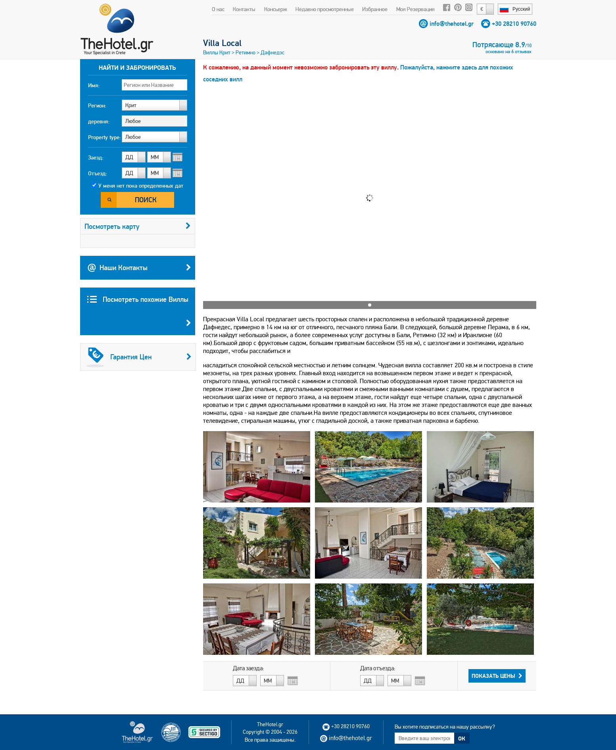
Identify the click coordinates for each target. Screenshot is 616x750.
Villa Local (222, 42)
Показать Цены (497, 675)
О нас (218, 9)
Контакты (244, 9)
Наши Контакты (139, 268)
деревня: (98, 121)
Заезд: (96, 157)
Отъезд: (97, 173)
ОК (461, 738)
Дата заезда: (248, 668)
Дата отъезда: (377, 668)
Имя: (94, 85)
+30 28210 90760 (514, 23)
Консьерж (275, 9)
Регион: (97, 105)
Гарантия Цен (139, 356)
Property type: (104, 137)
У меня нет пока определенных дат (140, 185)
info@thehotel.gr (452, 23)
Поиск (146, 199)
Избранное (375, 9)
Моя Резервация (415, 9)
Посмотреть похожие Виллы (139, 315)
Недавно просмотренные (325, 9)
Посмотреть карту (137, 226)
